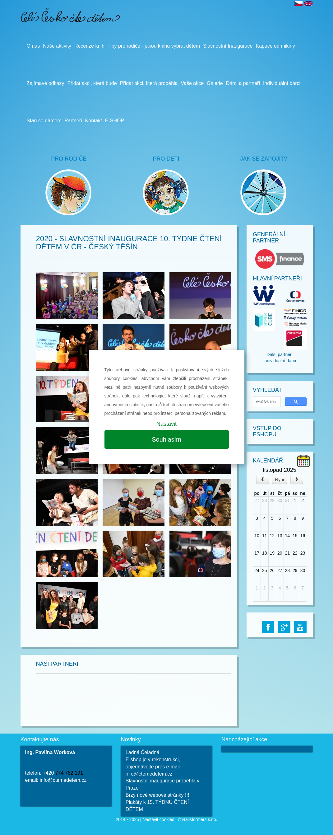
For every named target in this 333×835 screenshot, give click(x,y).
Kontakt (93, 120)
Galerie (215, 83)
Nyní (279, 479)
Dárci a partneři (243, 83)
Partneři (73, 120)
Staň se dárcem (44, 120)
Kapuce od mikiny (275, 46)
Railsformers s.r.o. (199, 819)
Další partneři (280, 354)
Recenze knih (89, 46)
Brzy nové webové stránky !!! (157, 795)
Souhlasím (166, 439)
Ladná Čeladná (143, 752)
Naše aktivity (57, 46)
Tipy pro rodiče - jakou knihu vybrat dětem (154, 46)
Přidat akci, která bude (92, 83)
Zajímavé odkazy (45, 83)
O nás (33, 46)
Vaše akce (192, 83)
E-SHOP (114, 120)
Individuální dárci (281, 83)
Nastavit (166, 424)
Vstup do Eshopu (267, 431)
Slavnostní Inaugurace (227, 46)
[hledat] (266, 402)
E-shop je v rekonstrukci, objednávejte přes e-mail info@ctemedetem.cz (153, 766)
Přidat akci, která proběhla (149, 83)
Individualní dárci (279, 360)
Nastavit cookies (158, 819)
